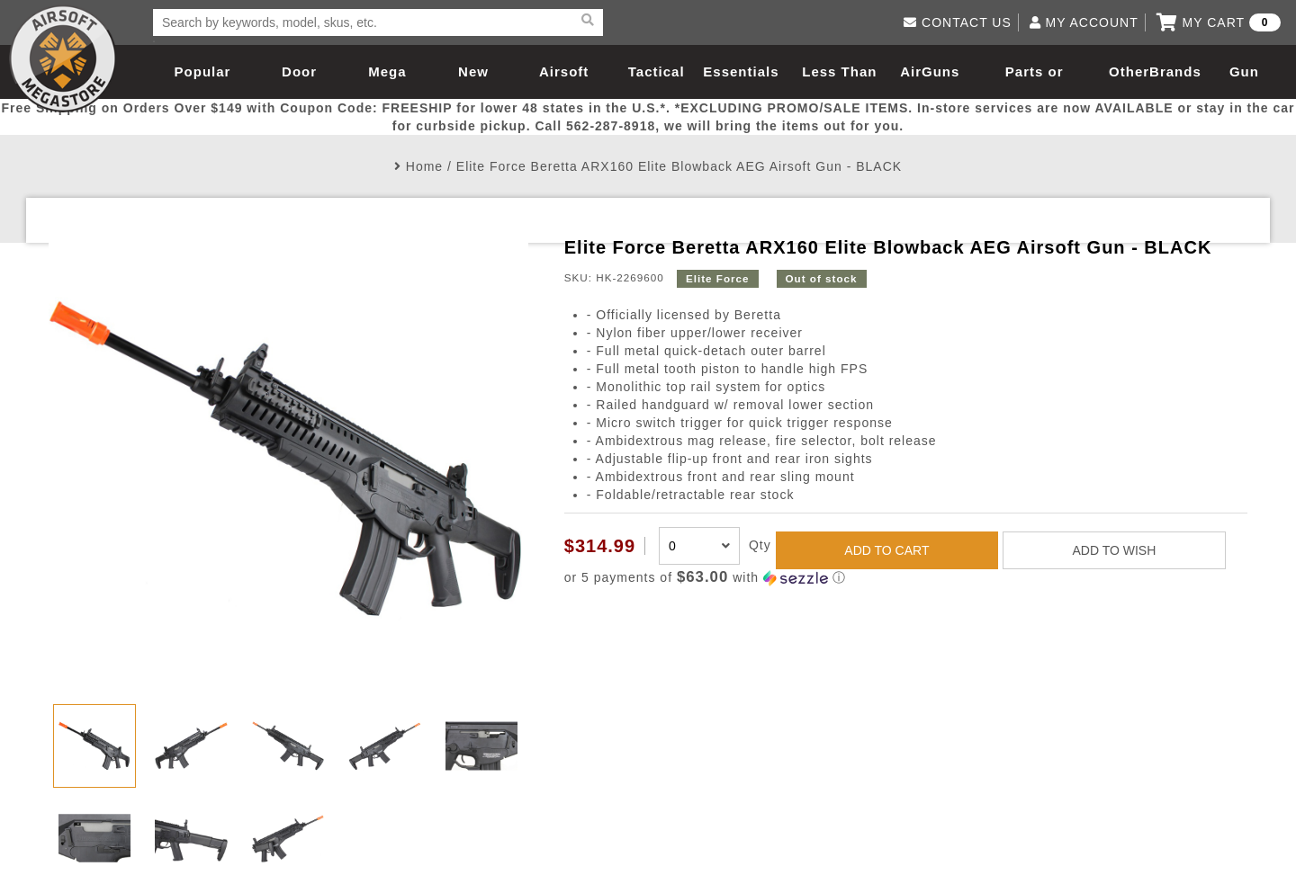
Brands (1175, 71)
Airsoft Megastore (63, 58)
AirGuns (929, 71)
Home (424, 166)
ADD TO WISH (1114, 550)
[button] (905, 577)
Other (1129, 71)
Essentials (740, 71)
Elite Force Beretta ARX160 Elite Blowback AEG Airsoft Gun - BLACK (679, 166)
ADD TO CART (886, 550)
